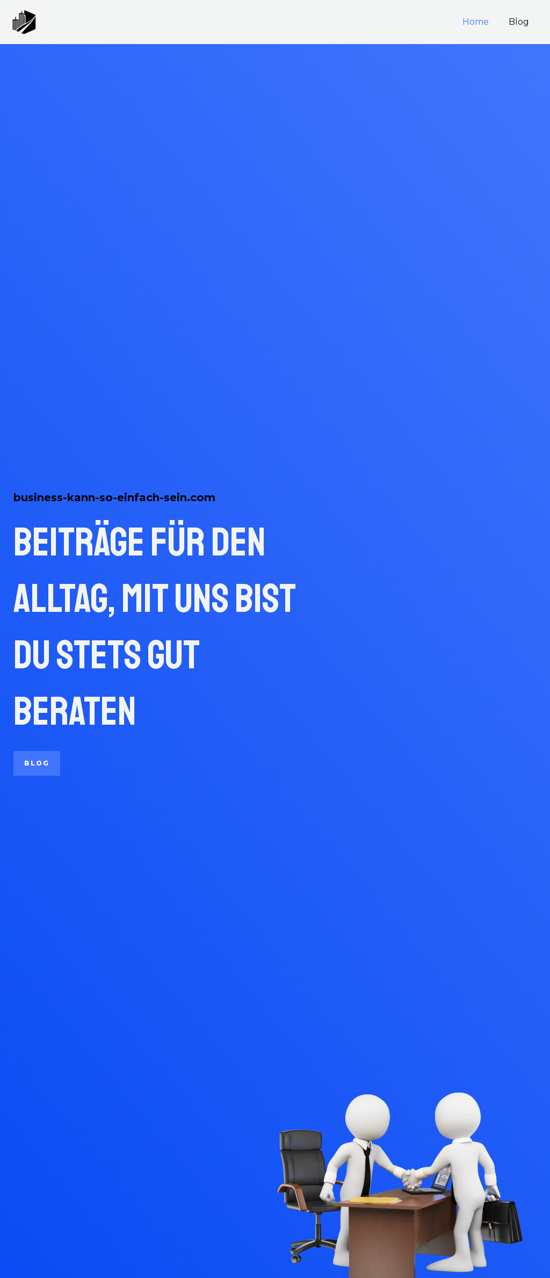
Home (480, 22)
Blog (520, 22)
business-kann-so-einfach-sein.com (114, 497)
